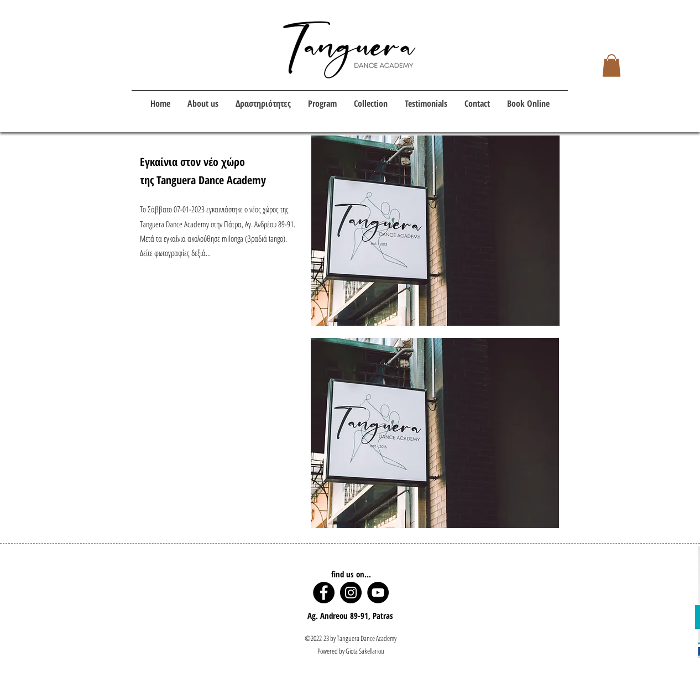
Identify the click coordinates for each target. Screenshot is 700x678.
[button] (611, 65)
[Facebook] (324, 592)
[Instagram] (351, 592)
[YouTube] (378, 592)
